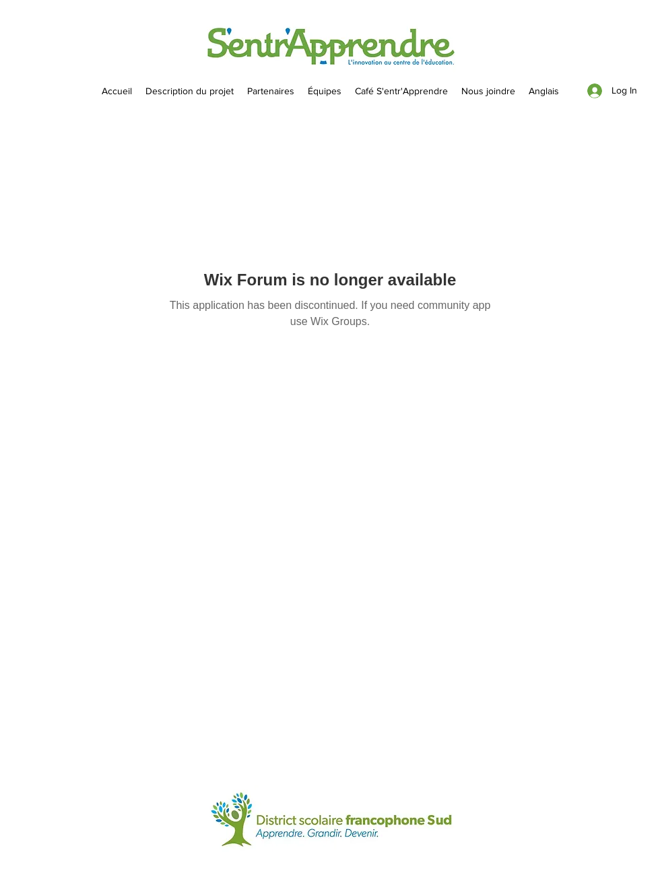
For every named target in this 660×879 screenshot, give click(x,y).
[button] (324, 91)
